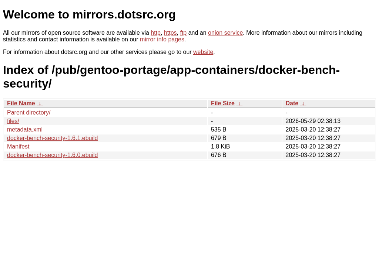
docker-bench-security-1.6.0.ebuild (52, 155)
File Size (223, 103)
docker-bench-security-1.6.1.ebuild (52, 138)
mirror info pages (162, 39)
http (156, 33)
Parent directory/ (28, 112)
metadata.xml (25, 129)
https (170, 33)
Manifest (18, 146)
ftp (183, 33)
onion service (225, 33)
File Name (21, 103)
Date (291, 103)
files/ (13, 121)
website (203, 52)
